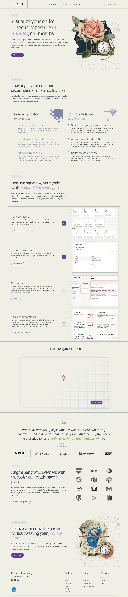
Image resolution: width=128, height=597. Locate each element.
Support (67, 591)
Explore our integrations (19, 230)
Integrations (68, 583)
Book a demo (110, 4)
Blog (84, 578)
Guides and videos (88, 586)
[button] (52, 4)
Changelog (68, 589)
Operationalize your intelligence (21, 332)
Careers (103, 581)
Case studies (87, 583)
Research (86, 581)
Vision (102, 578)
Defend (67, 581)
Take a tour (31, 55)
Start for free (17, 55)
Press (102, 583)
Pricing (67, 586)
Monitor (67, 578)
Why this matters (17, 263)
